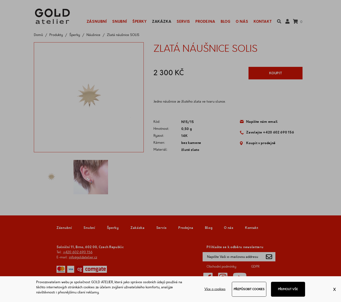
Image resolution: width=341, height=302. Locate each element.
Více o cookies (215, 289)
